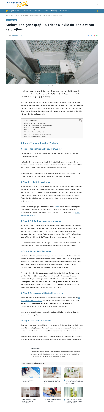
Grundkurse (27, 11)
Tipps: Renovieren (11, 20)
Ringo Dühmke (17, 36)
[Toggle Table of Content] (79, 120)
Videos (37, 11)
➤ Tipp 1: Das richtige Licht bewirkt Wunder (39, 126)
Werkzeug (53, 11)
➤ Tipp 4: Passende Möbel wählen (36, 132)
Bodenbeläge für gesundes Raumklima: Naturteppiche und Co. (52, 382)
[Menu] (7, 11)
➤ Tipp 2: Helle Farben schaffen (35, 128)
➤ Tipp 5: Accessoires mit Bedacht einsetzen (39, 134)
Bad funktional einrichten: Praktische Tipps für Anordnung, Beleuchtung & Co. (74, 382)
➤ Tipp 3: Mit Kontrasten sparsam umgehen (39, 130)
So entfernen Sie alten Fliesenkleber (28, 381)
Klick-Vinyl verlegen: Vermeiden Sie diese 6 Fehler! (52, 400)
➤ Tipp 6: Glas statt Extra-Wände (36, 136)
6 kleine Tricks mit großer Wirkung (34, 123)
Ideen (46, 11)
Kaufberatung (64, 11)
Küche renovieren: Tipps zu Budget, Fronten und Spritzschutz (29, 401)
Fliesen (57, 207)
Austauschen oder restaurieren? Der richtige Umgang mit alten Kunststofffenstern (74, 401)
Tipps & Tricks (14, 11)
